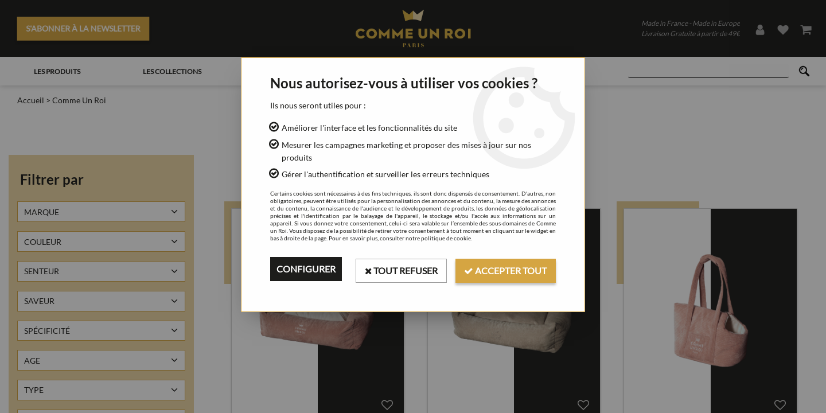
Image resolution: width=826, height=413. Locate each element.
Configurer (306, 268)
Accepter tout (505, 268)
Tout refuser (400, 268)
